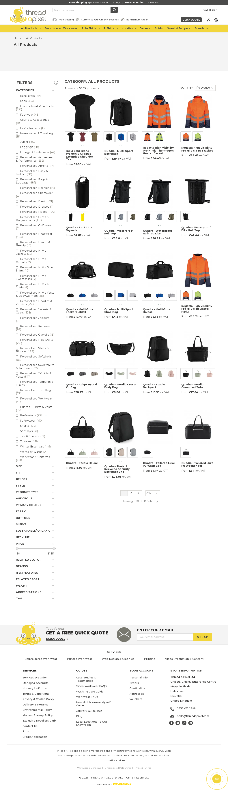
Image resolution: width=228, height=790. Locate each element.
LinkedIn (190, 723)
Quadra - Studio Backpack (154, 386)
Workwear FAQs (87, 697)
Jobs (26, 731)
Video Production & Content (184, 659)
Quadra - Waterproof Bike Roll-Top (196, 229)
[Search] (85, 10)
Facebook (171, 723)
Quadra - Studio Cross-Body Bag (120, 386)
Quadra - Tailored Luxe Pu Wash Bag (159, 464)
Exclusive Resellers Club (39, 720)
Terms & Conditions (36, 693)
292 (149, 493)
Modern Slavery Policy (38, 715)
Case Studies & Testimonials (86, 679)
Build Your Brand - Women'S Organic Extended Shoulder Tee (79, 155)
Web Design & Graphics (118, 659)
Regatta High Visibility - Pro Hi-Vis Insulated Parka (197, 308)
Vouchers (136, 699)
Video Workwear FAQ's (91, 686)
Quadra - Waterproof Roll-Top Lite (157, 232)
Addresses (137, 693)
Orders (134, 683)
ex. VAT (86, 164)
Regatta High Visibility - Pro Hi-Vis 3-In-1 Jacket (197, 149)
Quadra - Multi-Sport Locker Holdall (80, 311)
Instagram (184, 723)
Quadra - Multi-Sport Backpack (118, 152)
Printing (149, 659)
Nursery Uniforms (35, 688)
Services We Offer (35, 677)
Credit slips (137, 688)
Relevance (203, 87)
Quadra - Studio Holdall (82, 463)
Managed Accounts (35, 683)
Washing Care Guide (90, 691)
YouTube (177, 723)
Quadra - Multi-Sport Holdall (157, 311)
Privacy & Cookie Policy (38, 699)
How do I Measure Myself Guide (93, 704)
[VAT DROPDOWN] (213, 10)
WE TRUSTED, (114, 784)
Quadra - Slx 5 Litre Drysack (79, 229)
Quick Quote (191, 19)
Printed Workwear (79, 659)
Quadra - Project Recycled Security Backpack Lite (117, 469)
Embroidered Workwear (41, 659)
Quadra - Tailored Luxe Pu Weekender (197, 464)
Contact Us (30, 726)
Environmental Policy (37, 709)
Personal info (139, 677)
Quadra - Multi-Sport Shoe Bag (118, 311)
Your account (142, 670)
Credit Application (35, 737)
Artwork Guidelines (89, 711)
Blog (79, 716)
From (69, 164)
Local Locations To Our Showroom (91, 723)
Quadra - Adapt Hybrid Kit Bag (81, 386)
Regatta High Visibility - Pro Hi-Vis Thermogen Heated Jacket (159, 150)
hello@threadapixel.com (193, 716)
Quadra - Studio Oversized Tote (192, 386)
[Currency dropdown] (197, 10)
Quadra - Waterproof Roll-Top (119, 232)
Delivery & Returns (35, 704)
